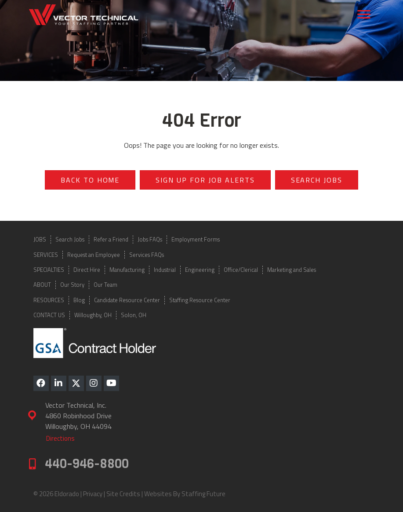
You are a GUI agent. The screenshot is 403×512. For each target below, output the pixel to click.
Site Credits (123, 494)
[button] (41, 383)
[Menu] (364, 14)
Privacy (92, 494)
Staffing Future (203, 494)
